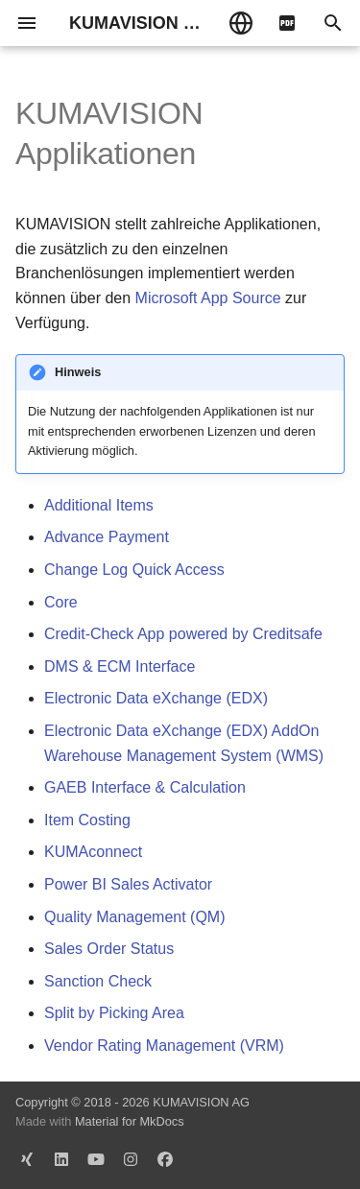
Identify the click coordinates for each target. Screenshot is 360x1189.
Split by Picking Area (114, 1013)
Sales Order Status (109, 948)
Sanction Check (98, 981)
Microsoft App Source (208, 298)
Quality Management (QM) (135, 917)
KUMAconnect (93, 852)
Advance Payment (106, 537)
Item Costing (87, 820)
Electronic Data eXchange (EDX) (156, 698)
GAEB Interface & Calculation (145, 787)
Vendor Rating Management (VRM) (164, 1045)
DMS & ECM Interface (119, 666)
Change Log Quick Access (134, 569)
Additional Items (99, 505)
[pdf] (287, 23)
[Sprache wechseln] (241, 23)
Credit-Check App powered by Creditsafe (183, 634)
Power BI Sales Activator (128, 884)
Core (61, 602)
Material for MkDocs (129, 1121)
